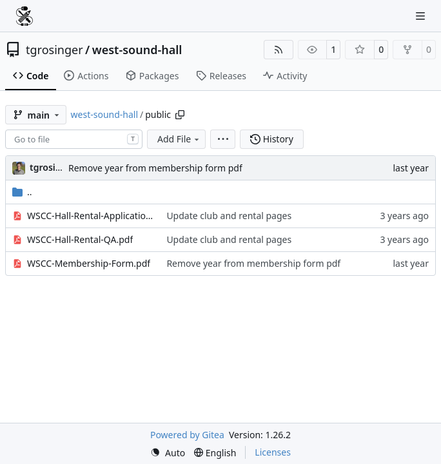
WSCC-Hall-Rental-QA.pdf (80, 239)
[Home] (24, 16)
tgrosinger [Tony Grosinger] (53, 167)
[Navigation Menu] (422, 15)
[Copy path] (179, 114)
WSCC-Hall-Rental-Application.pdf (90, 215)
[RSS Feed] (278, 49)
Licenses (273, 452)
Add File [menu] (179, 139)
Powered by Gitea (187, 435)
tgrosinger (54, 49)
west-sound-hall (137, 49)
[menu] (222, 139)
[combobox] (73, 139)
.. (22, 192)
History (271, 139)
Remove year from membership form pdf (155, 168)
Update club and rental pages (228, 215)
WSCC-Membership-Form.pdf (88, 263)
